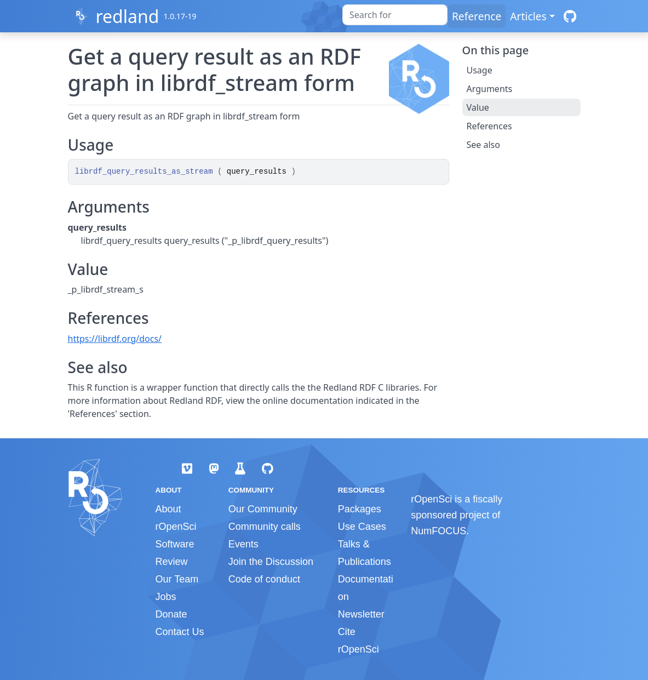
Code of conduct (264, 579)
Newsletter (361, 614)
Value (478, 107)
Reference (476, 16)
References (489, 126)
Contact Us (180, 631)
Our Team (177, 579)
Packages (359, 509)
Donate (171, 614)
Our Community (262, 509)
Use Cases (362, 526)
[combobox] (395, 14)
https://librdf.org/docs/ (115, 339)
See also (483, 145)
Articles (528, 16)
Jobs (166, 596)
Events (243, 544)
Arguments (490, 89)
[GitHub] (570, 16)
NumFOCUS (438, 530)
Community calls (264, 526)
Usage (479, 70)
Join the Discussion (270, 561)
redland (127, 16)
